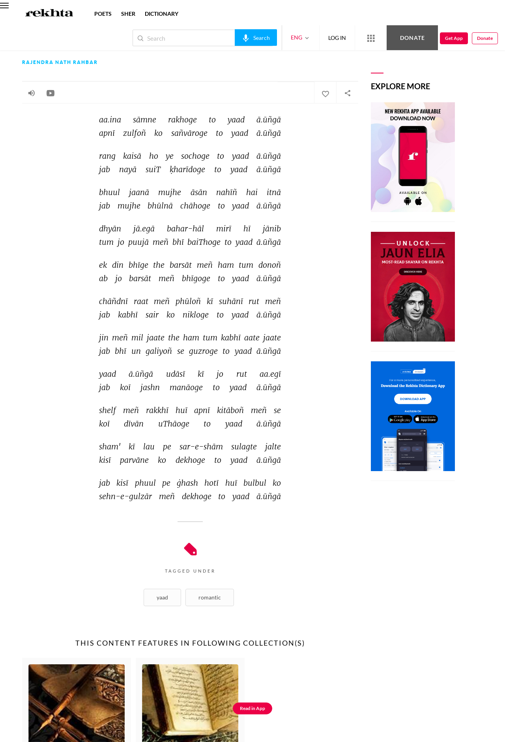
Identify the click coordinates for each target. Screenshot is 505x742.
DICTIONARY (161, 13)
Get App (454, 38)
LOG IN (337, 37)
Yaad (162, 597)
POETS (103, 13)
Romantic (209, 597)
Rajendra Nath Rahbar (60, 62)
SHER (128, 13)
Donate (412, 37)
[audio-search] (256, 37)
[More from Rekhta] (371, 38)
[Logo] (49, 13)
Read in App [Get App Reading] (252, 708)
